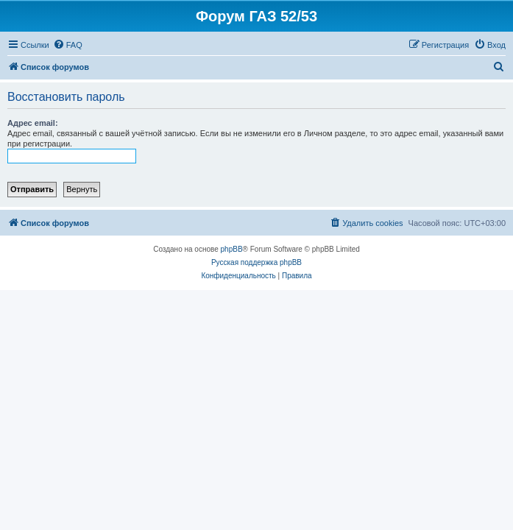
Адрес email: (32, 123)
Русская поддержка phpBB (256, 262)
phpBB (232, 249)
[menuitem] (67, 45)
